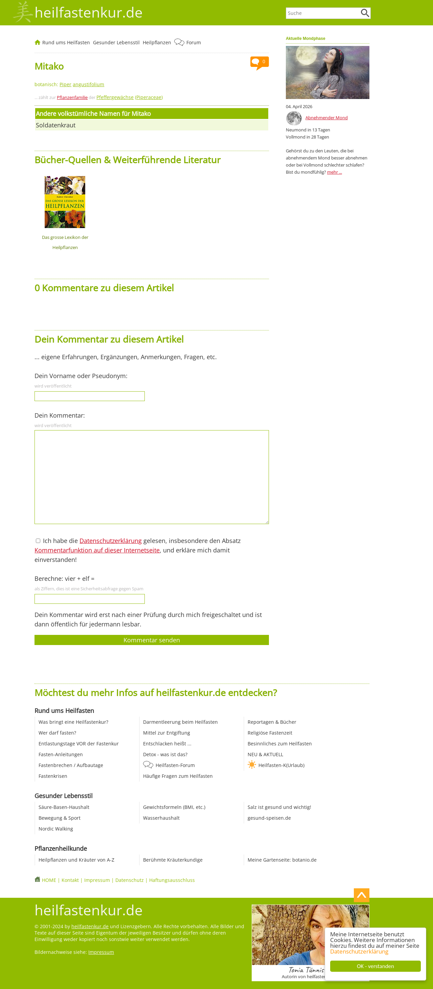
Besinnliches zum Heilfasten (280, 743)
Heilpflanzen (157, 42)
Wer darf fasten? (57, 733)
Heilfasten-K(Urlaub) (281, 765)
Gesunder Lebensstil (116, 42)
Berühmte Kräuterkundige (173, 860)
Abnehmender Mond (326, 118)
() (129, 97)
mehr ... (334, 172)
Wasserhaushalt (161, 818)
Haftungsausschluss (172, 880)
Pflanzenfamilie (72, 97)
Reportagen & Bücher (272, 722)
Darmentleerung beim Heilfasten (180, 722)
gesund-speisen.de (269, 818)
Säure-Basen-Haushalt (64, 807)
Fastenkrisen (53, 776)
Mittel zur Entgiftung (166, 733)
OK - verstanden (375, 966)
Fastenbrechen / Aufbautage (71, 765)
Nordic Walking (56, 828)
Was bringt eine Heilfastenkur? (73, 722)
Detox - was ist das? (165, 754)
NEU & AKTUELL (265, 754)
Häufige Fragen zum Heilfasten (178, 776)
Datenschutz (129, 880)
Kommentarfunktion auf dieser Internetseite (97, 550)
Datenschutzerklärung (360, 951)
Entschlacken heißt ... (167, 743)
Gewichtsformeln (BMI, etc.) (174, 807)
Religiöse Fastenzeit (270, 733)
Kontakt (70, 880)
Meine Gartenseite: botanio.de (282, 860)
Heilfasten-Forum (175, 765)
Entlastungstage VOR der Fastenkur (79, 743)
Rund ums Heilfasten (66, 42)
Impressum (97, 880)
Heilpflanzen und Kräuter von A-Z (76, 860)
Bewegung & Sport (60, 818)
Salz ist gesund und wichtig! (279, 807)
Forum (193, 42)
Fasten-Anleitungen (61, 754)
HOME (49, 880)
